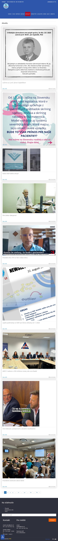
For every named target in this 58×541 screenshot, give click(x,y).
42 (24, 492)
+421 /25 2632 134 (11, 1)
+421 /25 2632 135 (19, 1)
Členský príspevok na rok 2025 (9, 510)
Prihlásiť (4, 1)
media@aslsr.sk (21, 526)
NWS (10, 538)
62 (30, 492)
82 (37, 492)
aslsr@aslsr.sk (51, 1)
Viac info (5, 88)
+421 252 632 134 (9, 526)
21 (18, 492)
